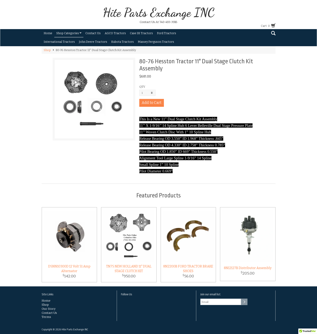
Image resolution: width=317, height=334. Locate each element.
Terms (46, 317)
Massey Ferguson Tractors (156, 42)
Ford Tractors (166, 33)
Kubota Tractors (122, 42)
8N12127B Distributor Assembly (247, 268)
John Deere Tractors (93, 42)
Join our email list (210, 294)
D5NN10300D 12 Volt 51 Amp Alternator (69, 268)
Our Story (49, 309)
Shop (47, 50)
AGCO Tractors (115, 33)
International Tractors (59, 42)
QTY (142, 87)
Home (48, 33)
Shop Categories (68, 33)
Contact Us (93, 33)
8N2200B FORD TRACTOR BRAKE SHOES (188, 268)
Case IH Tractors (141, 33)
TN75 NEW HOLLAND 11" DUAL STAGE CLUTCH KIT (128, 268)
